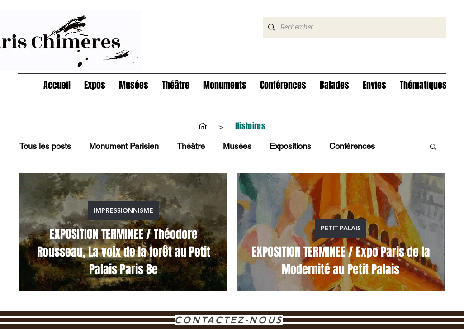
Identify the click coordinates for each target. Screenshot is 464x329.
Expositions (290, 146)
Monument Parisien (124, 146)
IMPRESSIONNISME (123, 210)
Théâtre (191, 146)
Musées (237, 146)
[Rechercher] (353, 27)
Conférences (352, 146)
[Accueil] (202, 126)
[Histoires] (250, 126)
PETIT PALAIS (341, 228)
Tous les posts (45, 146)
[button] (94, 85)
